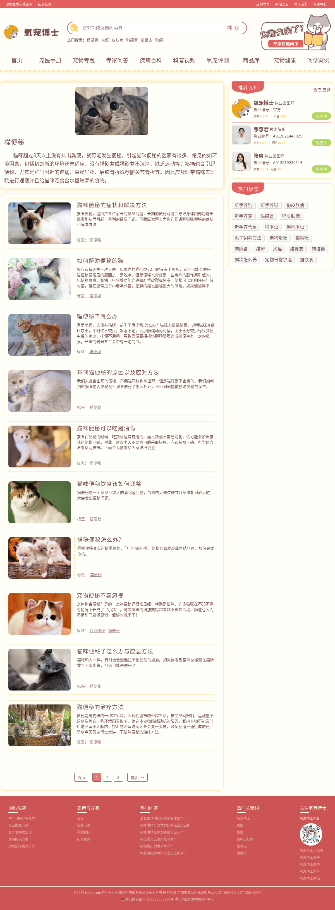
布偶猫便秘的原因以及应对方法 (118, 372)
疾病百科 (151, 60)
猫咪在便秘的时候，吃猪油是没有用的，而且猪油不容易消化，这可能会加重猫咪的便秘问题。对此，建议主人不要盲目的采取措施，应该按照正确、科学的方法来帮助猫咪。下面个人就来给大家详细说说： (145, 442)
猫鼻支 (146, 40)
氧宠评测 (218, 60)
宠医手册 (50, 60)
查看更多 (322, 89)
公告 (80, 818)
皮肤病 (117, 40)
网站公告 (282, 4)
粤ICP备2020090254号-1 (194, 899)
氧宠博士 (243, 818)
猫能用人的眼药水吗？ (157, 846)
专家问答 (117, 60)
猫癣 (240, 832)
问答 (279, 116)
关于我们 (301, 4)
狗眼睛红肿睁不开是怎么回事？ (163, 853)
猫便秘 (95, 240)
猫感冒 (92, 40)
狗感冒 (132, 40)
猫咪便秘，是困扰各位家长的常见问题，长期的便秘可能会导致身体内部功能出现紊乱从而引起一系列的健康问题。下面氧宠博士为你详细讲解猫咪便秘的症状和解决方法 (145, 219)
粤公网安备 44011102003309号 (149, 899)
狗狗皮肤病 (245, 839)
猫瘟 (240, 825)
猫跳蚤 (242, 853)
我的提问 (83, 832)
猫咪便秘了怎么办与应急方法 (115, 651)
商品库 (251, 60)
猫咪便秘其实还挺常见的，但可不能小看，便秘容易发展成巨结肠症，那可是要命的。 (145, 550)
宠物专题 (84, 60)
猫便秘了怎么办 (97, 316)
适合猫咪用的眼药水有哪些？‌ (162, 818)
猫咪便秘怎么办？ (100, 539)
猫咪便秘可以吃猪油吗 (106, 428)
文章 (260, 116)
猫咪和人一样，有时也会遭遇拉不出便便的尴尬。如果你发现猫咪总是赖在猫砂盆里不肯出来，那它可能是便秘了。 (145, 662)
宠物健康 (285, 60)
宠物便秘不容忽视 (100, 595)
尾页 (137, 777)
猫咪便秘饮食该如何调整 (109, 484)
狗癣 (159, 40)
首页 (16, 60)
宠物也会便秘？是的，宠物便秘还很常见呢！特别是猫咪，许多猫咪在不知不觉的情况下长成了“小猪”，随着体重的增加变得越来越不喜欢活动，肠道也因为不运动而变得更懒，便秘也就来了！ (145, 609)
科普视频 (184, 60)
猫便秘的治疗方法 (100, 707)
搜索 (233, 28)
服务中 (321, 116)
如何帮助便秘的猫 (100, 261)
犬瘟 (105, 40)
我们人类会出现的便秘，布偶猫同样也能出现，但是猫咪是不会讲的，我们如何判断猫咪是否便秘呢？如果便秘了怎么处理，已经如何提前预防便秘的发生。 (145, 383)
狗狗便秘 (97, 630)
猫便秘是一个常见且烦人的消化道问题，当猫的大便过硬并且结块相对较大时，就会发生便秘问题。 (145, 495)
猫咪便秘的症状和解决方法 (112, 205)
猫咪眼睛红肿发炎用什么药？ (162, 832)
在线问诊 (83, 825)
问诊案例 (318, 60)
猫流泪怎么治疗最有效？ (158, 839)
